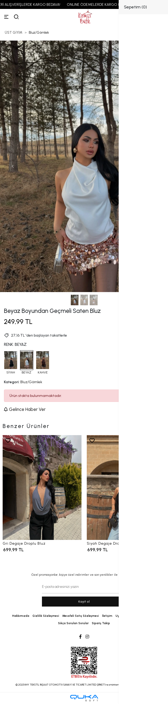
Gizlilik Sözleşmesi (45, 616)
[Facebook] (80, 637)
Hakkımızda (20, 616)
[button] (12, 166)
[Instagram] (87, 637)
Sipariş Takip (101, 623)
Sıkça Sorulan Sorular (73, 623)
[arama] (16, 17)
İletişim (107, 616)
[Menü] (6, 17)
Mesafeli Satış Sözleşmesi (80, 616)
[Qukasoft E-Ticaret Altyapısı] (84, 698)
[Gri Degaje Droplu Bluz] (42, 487)
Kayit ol (84, 601)
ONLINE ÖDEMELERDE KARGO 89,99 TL (106, 4)
